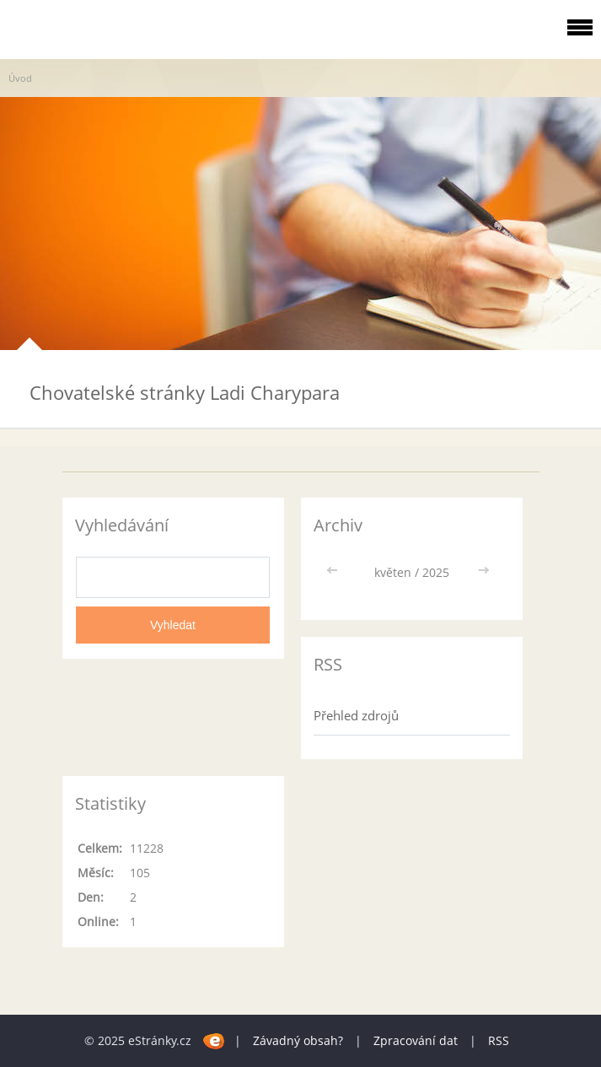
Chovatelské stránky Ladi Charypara (185, 392)
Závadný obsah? (298, 1040)
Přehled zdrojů (356, 715)
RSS (498, 1040)
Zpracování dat (415, 1040)
